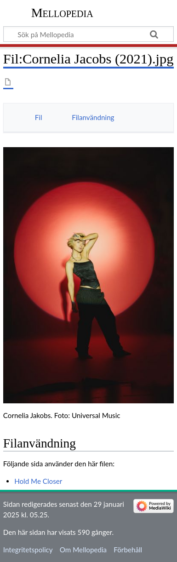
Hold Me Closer (38, 481)
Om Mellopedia (83, 549)
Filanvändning (93, 117)
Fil (38, 117)
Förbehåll (128, 549)
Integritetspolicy (28, 549)
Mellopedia (62, 13)
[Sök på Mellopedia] (88, 34)
